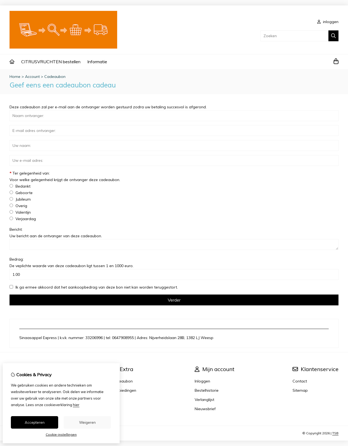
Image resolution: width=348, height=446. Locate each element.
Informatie (97, 61)
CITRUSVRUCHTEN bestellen (50, 61)
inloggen (327, 21)
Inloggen (202, 381)
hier (76, 405)
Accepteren (35, 422)
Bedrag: (71, 262)
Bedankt (20, 186)
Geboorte (21, 192)
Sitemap (300, 390)
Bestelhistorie (207, 390)
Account (32, 76)
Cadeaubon (55, 76)
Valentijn (20, 212)
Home (15, 76)
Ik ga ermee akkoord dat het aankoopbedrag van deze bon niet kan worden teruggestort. (94, 287)
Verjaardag (23, 218)
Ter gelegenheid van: (65, 176)
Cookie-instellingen (61, 434)
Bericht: (56, 232)
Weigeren (87, 422)
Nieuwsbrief (205, 408)
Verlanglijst (204, 399)
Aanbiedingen (123, 390)
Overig (18, 205)
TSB (335, 433)
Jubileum (20, 199)
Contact (300, 381)
